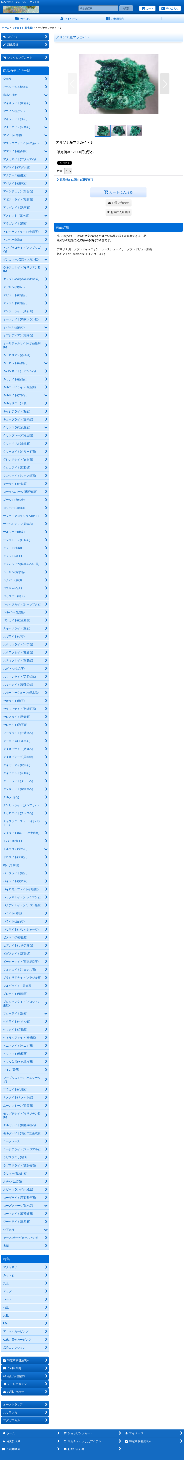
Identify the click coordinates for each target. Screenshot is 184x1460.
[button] (161, 19)
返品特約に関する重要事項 (75, 179)
